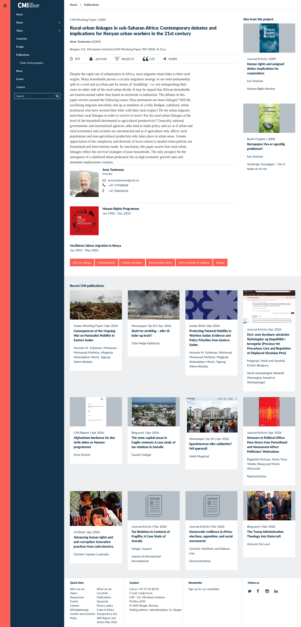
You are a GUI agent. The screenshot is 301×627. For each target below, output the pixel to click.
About (19, 22)
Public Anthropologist (31, 63)
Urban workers (132, 262)
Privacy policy (105, 605)
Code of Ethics (105, 610)
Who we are (77, 589)
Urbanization (106, 262)
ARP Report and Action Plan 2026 (107, 620)
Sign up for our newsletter (204, 589)
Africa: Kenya (82, 262)
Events (20, 79)
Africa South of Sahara (194, 262)
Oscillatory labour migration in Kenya (95, 245)
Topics (19, 30)
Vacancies (102, 601)
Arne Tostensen (80, 41)
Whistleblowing (79, 610)
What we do (104, 589)
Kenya (220, 262)
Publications (22, 54)
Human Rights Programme (121, 208)
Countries (21, 38)
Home (19, 14)
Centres (20, 87)
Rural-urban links (160, 262)
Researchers (77, 597)
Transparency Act (107, 614)
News (19, 71)
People (20, 46)
